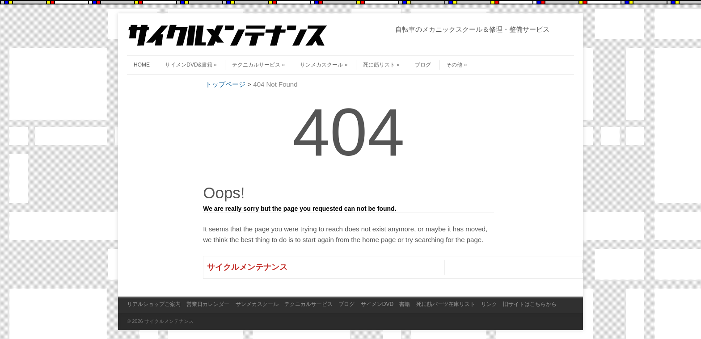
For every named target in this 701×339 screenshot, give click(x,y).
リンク (489, 304)
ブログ (423, 65)
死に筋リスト (381, 65)
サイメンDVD (377, 304)
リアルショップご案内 (154, 304)
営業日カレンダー (207, 304)
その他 (456, 65)
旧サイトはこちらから (530, 304)
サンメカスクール (323, 65)
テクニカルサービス (258, 65)
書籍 (404, 304)
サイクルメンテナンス (247, 267)
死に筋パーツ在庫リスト (445, 304)
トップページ (225, 84)
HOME (142, 65)
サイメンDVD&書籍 (190, 65)
